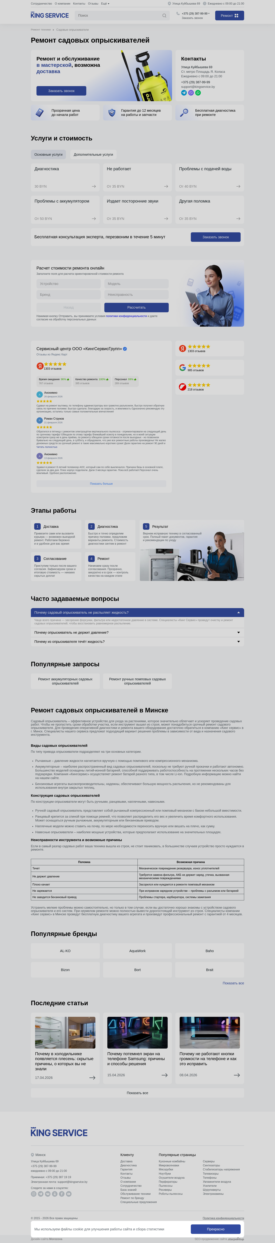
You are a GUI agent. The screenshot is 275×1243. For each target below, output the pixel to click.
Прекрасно (215, 1229)
